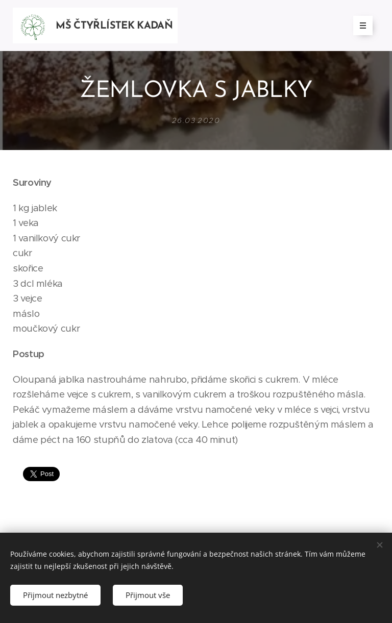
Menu (359, 25)
